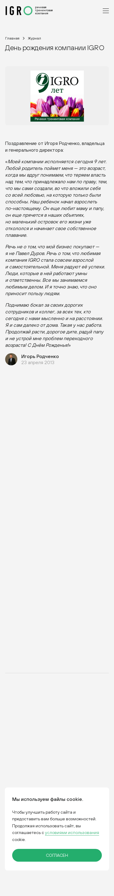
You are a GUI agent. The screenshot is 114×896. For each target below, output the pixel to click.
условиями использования (72, 832)
